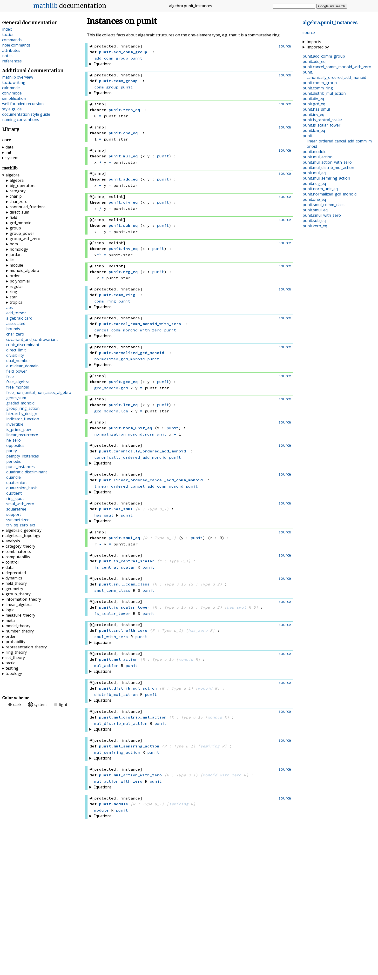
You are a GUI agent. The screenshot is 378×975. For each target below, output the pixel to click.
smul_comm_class (112, 590)
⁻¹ (99, 254)
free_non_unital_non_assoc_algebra (38, 392)
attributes (11, 50)
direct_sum (19, 212)
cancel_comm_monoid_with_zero (128, 330)
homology (19, 249)
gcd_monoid (20, 222)
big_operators (22, 185)
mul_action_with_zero (118, 781)
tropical (16, 302)
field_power (16, 371)
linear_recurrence (22, 434)
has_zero (198, 630)
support (13, 514)
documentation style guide (26, 114)
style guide (12, 109)
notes (7, 55)
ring (13, 291)
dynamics (14, 578)
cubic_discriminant (22, 344)
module (101, 810)
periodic (13, 461)
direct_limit (16, 350)
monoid (186, 659)
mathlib (45, 6)
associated (15, 323)
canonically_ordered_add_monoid (130, 457)
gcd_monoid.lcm (111, 411)
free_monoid (17, 387)
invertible (14, 424)
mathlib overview (17, 77)
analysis (13, 541)
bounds (13, 328)
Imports (314, 41)
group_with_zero (25, 238)
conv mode (12, 93)
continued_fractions (28, 206)
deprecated (16, 572)
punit (136, 58)
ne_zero (13, 440)
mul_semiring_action (117, 752)
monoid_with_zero (222, 775)
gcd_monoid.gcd (111, 387)
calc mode (11, 87)
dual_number (18, 360)
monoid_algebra (24, 270)
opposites (15, 445)
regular (16, 286)
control (12, 562)
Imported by (318, 47)
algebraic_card (19, 318)
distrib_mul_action (116, 694)
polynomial (20, 281)
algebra (13, 175)
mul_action (106, 665)
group (15, 228)
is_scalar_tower (112, 613)
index (7, 29)
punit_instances (20, 466)
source (309, 32)
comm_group (106, 87)
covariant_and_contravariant (32, 339)
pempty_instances (22, 456)
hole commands (16, 45)
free (10, 376)
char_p (16, 196)
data (10, 147)
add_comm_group (111, 58)
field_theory (16, 583)
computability (18, 556)
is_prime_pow (18, 429)
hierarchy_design (21, 413)
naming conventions (20, 119)
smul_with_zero (111, 636)
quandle (13, 477)
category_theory (20, 546)
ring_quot (15, 498)
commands (12, 39)
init (8, 152)
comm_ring (105, 301)
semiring (210, 746)
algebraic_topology (23, 535)
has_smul (104, 515)
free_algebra (17, 381)
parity (11, 450)
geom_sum (16, 397)
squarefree (16, 509)
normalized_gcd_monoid (119, 358)
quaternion (16, 482)
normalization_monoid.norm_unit (130, 434)
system (12, 157)
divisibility (15, 355)
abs (9, 307)
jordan (15, 254)
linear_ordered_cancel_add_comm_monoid (138, 486)
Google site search (331, 6)
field (13, 217)
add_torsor (16, 313)
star (13, 297)
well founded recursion (23, 103)
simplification (14, 98)
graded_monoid (20, 403)
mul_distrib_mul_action (120, 723)
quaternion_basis (22, 488)
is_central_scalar (114, 567)
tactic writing (13, 82)
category (18, 191)
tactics (8, 34)
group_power (22, 233)
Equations (103, 64)
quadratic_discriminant (26, 472)
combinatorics (18, 551)
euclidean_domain (22, 366)
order (15, 275)
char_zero (18, 201)
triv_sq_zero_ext (20, 525)
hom (14, 244)
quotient (14, 493)
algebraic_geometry (23, 530)
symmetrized (17, 519)
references (12, 61)
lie (12, 259)
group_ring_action (23, 408)
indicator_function (22, 419)
